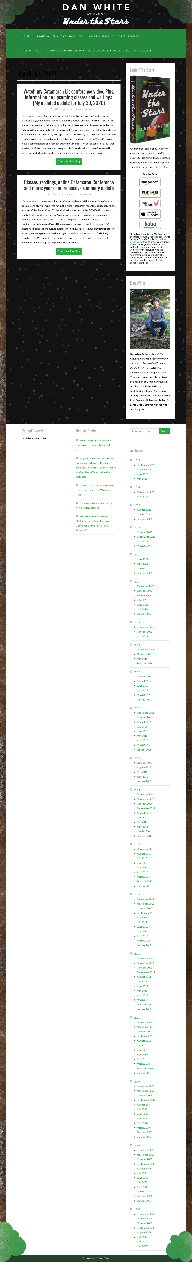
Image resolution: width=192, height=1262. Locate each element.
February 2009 (145, 1132)
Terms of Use (89, 1258)
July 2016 (142, 726)
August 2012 (144, 917)
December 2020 (145, 586)
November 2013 (145, 849)
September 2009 (146, 1099)
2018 (137, 644)
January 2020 (144, 613)
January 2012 (144, 945)
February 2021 (145, 572)
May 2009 (142, 1118)
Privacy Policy (103, 1258)
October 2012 (144, 908)
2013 (137, 844)
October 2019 (144, 631)
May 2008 (142, 1182)
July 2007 (142, 1236)
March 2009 (143, 1127)
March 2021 (143, 568)
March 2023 (143, 514)
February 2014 (145, 835)
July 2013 (142, 858)
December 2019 (145, 626)
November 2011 (145, 963)
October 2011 (144, 967)
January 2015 (144, 781)
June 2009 (142, 1113)
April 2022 (142, 541)
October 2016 (144, 717)
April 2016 (142, 740)
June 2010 (142, 1049)
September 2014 (146, 808)
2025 (137, 460)
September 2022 (146, 536)
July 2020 (142, 599)
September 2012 (146, 913)
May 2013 (142, 867)
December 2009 (145, 1086)
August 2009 (144, 1104)
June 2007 (142, 1241)
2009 (137, 1081)
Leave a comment (84, 109)
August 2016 (144, 721)
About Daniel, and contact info (59, 36)
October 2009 (144, 1095)
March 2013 (143, 876)
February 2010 (145, 1068)
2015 (137, 758)
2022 (137, 527)
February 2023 (145, 519)
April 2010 (142, 1059)
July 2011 (142, 981)
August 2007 (144, 1232)
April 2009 (142, 1122)
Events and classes (138, 50)
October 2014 (144, 803)
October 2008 (144, 1159)
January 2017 (144, 699)
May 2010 (142, 1054)
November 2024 (145, 491)
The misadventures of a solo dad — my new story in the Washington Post (95, 490)
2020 (137, 581)
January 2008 (144, 1200)
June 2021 (142, 559)
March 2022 (143, 545)
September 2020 (146, 595)
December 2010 (145, 1022)
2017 (137, 671)
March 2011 (143, 999)
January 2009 (144, 1136)
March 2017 (143, 694)
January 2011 (144, 1009)
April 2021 (142, 563)
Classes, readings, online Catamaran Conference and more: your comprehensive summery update (69, 185)
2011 (137, 953)
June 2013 (142, 862)
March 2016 (143, 744)
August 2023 (144, 509)
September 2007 (146, 1227)
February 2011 (145, 1004)
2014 (137, 789)
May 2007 (142, 1246)
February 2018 (145, 663)
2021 (137, 554)
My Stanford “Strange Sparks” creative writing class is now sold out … (95, 445)
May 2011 (142, 990)
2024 (137, 487)
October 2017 (144, 676)
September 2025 (146, 464)
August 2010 (144, 1040)
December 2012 (145, 899)
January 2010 (144, 1072)
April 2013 (142, 872)
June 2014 (142, 817)
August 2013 (144, 853)
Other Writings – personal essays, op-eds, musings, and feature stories (69, 50)
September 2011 (146, 972)
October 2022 (144, 532)
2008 (137, 1145)
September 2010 (146, 1036)
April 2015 (142, 776)
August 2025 (144, 469)
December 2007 (145, 1213)
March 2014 (143, 831)
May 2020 (142, 609)
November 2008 (145, 1154)
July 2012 (142, 922)
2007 (137, 1209)
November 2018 (145, 649)
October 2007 (144, 1223)
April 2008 (142, 1186)
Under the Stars (98, 36)
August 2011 (144, 976)
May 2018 (142, 658)
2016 (137, 708)
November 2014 (145, 798)
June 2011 (142, 986)
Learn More (162, 166)
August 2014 (144, 812)
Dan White (67, 109)
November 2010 (145, 1026)
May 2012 (142, 931)
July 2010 (142, 1045)
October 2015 (144, 762)
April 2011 (142, 995)
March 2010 (143, 1063)
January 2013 (144, 885)
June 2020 (142, 604)
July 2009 (142, 1109)
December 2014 (145, 794)
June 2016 (142, 731)
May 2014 (142, 822)
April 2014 (142, 826)
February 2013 (145, 881)
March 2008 (143, 1191)
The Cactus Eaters (126, 36)
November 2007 (145, 1218)
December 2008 (145, 1150)
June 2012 (142, 926)
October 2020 (144, 590)
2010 (137, 1017)
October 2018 (144, 653)
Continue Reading (69, 161)
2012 (137, 894)
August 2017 (144, 681)
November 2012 (145, 903)
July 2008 (142, 1173)
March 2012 (143, 940)
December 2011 (145, 958)
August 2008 (144, 1168)
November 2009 (145, 1090)
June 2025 (142, 474)
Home (26, 36)
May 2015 (142, 771)
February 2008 (145, 1196)
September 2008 (146, 1163)
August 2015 (144, 767)
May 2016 (142, 735)
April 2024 (142, 496)
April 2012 (142, 936)
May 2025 (142, 478)
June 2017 (142, 685)
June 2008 (142, 1177)
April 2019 (142, 636)
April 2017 (142, 690)
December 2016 (145, 712)
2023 (137, 505)
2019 (137, 622)
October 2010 (144, 1031)
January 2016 (144, 749)
